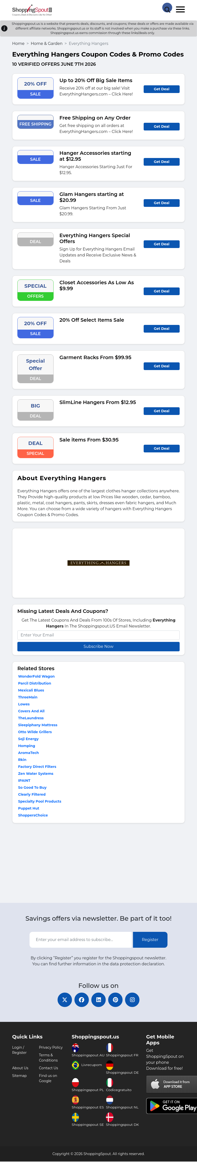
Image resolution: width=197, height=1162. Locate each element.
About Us (20, 1068)
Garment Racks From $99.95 (95, 357)
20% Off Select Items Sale (92, 320)
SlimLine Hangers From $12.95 (98, 402)
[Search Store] (167, 7)
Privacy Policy (51, 1048)
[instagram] (133, 1000)
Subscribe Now (98, 646)
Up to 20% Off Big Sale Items (96, 80)
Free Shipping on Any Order (95, 118)
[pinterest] (115, 1000)
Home (18, 43)
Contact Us (48, 1068)
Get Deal (161, 89)
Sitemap (19, 1076)
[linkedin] (98, 1000)
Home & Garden (47, 43)
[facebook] (81, 1000)
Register (150, 939)
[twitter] (63, 1000)
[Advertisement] (98, 864)
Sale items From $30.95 (89, 440)
